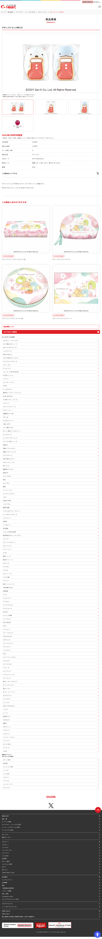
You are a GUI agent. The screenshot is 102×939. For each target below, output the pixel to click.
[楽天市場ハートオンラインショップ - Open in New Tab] (40, 925)
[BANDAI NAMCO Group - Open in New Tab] (17, 925)
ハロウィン (5, 844)
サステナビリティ (7, 904)
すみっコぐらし (42, 12)
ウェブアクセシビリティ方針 (10, 899)
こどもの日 (5, 856)
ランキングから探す (8, 830)
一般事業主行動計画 (8, 888)
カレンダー (5, 834)
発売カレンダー (6, 837)
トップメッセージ (7, 880)
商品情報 (10, 12)
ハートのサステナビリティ (9, 906)
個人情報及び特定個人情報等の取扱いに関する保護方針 (18, 916)
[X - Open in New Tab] (98, 174)
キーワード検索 (6, 821)
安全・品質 (5, 893)
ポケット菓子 (6, 861)
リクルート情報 (6, 891)
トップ (3, 12)
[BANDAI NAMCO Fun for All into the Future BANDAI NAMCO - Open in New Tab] (91, 2)
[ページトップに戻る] (98, 810)
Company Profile (7, 896)
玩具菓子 (4, 858)
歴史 (3, 885)
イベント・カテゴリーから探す (11, 827)
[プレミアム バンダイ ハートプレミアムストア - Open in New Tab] (59, 925)
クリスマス (5, 847)
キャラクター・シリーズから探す (25, 12)
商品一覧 (4, 819)
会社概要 (4, 882)
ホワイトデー (6, 853)
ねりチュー (5, 870)
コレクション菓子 (7, 864)
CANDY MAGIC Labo (8, 872)
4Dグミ (4, 867)
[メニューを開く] (99, 7)
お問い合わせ (6, 914)
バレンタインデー (7, 850)
